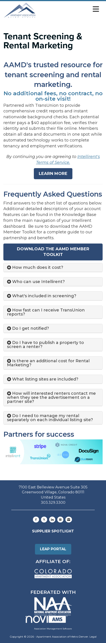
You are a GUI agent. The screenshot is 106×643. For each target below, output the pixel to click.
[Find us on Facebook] (36, 519)
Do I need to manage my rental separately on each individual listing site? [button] (50, 417)
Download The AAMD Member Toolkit (53, 251)
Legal (93, 636)
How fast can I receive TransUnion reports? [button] (46, 312)
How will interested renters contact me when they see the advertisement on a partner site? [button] (51, 397)
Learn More (53, 173)
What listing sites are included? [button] (45, 379)
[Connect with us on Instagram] (60, 519)
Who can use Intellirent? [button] (38, 281)
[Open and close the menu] (68, 9)
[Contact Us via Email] (68, 519)
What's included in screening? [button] (44, 295)
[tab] (53, 267)
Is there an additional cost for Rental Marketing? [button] (48, 362)
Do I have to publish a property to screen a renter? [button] (45, 344)
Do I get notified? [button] (30, 328)
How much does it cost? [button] (37, 267)
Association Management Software (49, 623)
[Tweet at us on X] (44, 519)
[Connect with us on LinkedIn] (52, 519)
